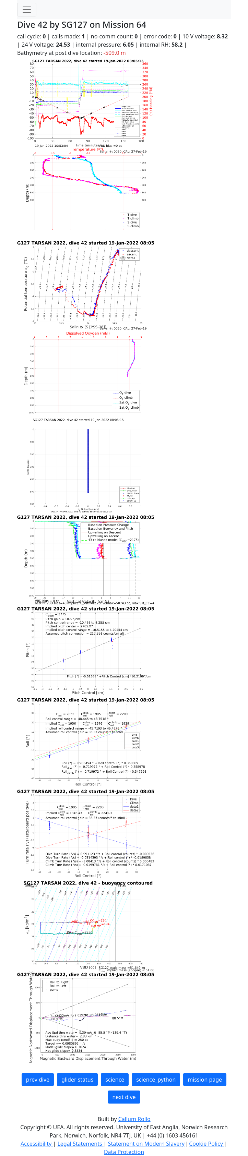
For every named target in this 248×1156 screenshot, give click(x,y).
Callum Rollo (134, 1119)
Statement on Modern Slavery (146, 1143)
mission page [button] (205, 1079)
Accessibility (37, 1143)
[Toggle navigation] (26, 9)
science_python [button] (156, 1079)
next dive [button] (123, 1097)
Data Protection (124, 1152)
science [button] (114, 1079)
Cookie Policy (206, 1143)
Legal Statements (80, 1143)
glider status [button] (77, 1079)
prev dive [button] (37, 1079)
